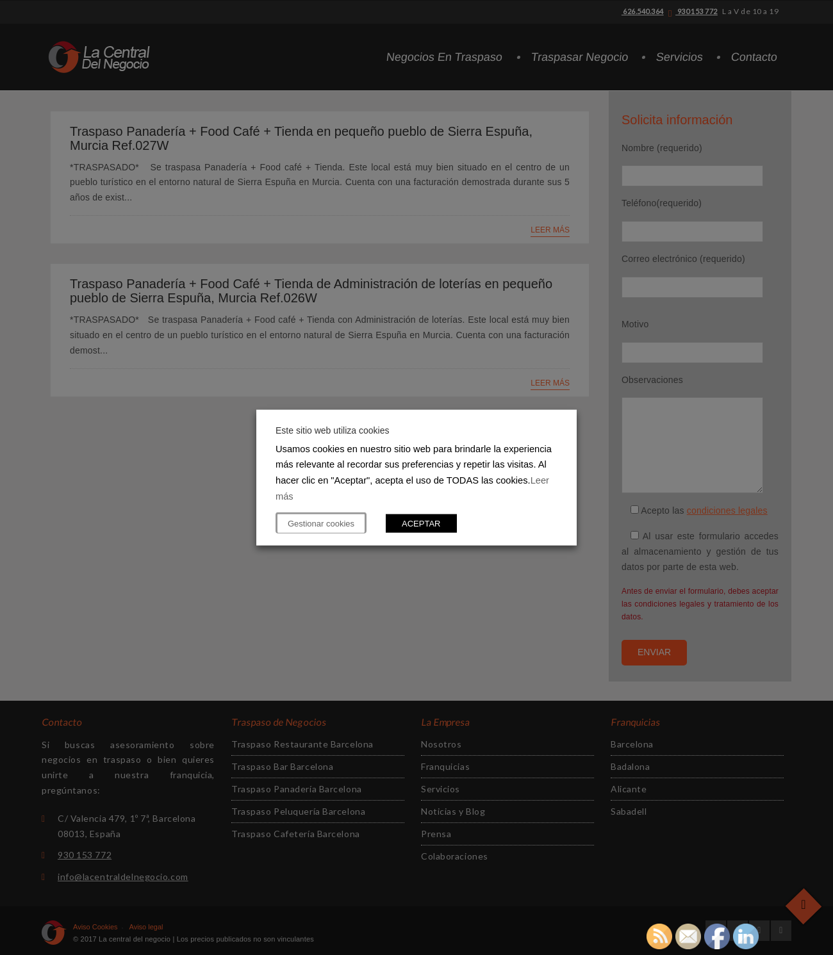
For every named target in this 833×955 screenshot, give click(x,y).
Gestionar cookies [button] (321, 523)
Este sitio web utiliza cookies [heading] (332, 429)
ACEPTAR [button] (421, 523)
